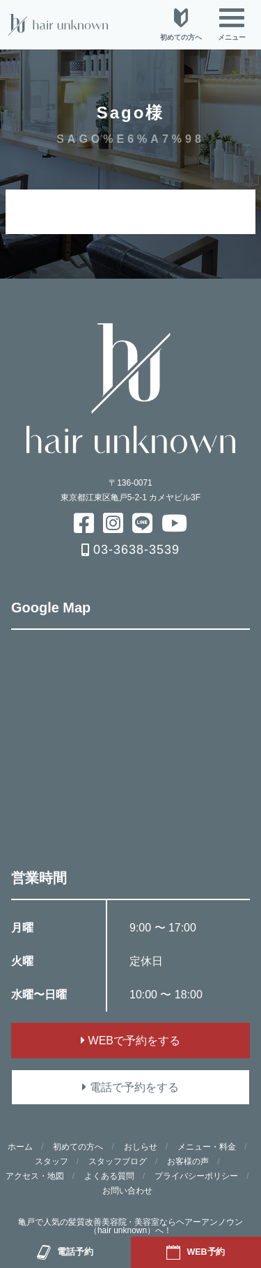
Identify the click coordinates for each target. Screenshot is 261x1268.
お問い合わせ (127, 1191)
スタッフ (51, 1161)
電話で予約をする (130, 1087)
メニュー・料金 (206, 1147)
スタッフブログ (117, 1161)
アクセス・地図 (35, 1176)
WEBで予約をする (130, 1040)
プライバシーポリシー (196, 1176)
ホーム (20, 1147)
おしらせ (140, 1147)
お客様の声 (188, 1161)
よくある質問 (109, 1176)
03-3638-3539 (130, 549)
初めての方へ (78, 1147)
